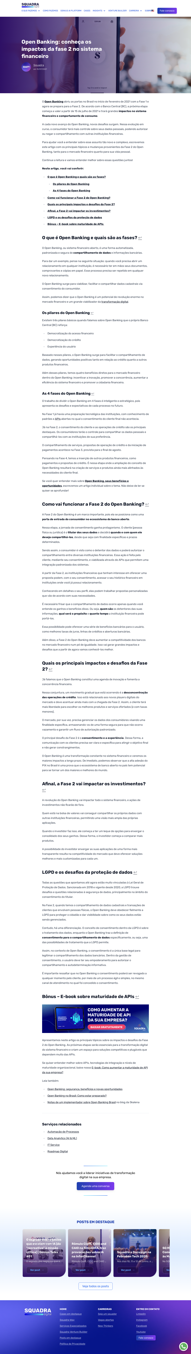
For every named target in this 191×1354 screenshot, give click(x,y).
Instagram (142, 1319)
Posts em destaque (70, 1337)
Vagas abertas (106, 1319)
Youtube (141, 1331)
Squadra (38, 65)
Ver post (37, 1270)
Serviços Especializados (73, 1325)
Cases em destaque (71, 1313)
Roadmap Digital (57, 1151)
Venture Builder (117, 10)
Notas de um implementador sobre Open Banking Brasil (81, 1102)
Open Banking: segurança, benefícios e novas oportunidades (84, 1089)
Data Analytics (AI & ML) (62, 1138)
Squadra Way (67, 1319)
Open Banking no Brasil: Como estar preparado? (77, 1095)
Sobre (148, 10)
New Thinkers (105, 1325)
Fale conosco (167, 10)
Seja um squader (107, 1313)
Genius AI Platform (70, 10)
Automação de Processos (63, 1131)
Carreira (135, 10)
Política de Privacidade (72, 1343)
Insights (99, 10)
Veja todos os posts (95, 1286)
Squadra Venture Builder (73, 1331)
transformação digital (114, 301)
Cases (87, 10)
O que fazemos (31, 10)
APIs (58, 419)
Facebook (141, 1325)
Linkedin (141, 1313)
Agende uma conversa (95, 1186)
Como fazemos (50, 10)
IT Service (53, 1145)
